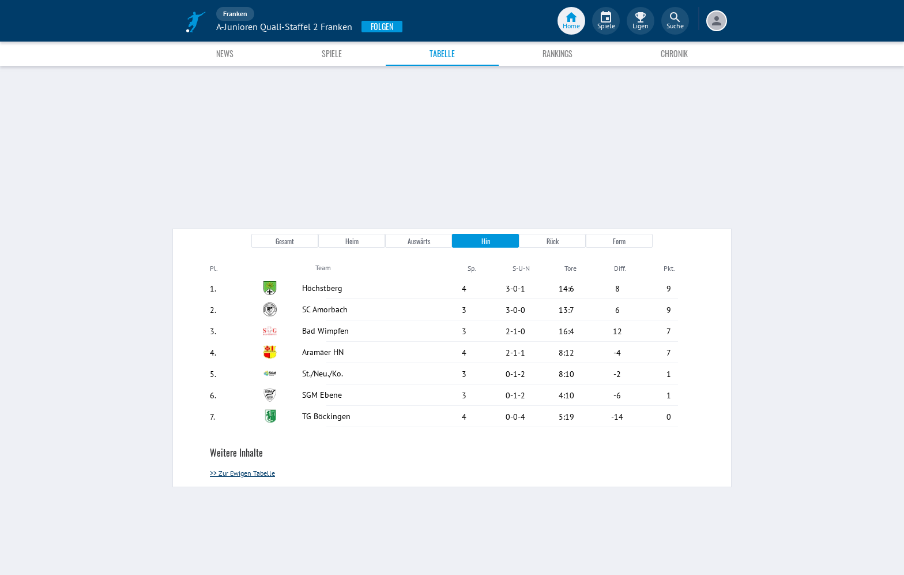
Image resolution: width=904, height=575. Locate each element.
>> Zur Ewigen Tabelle (242, 473)
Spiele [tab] (332, 53)
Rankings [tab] (557, 53)
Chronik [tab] (674, 53)
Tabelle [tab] (442, 53)
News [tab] (224, 53)
